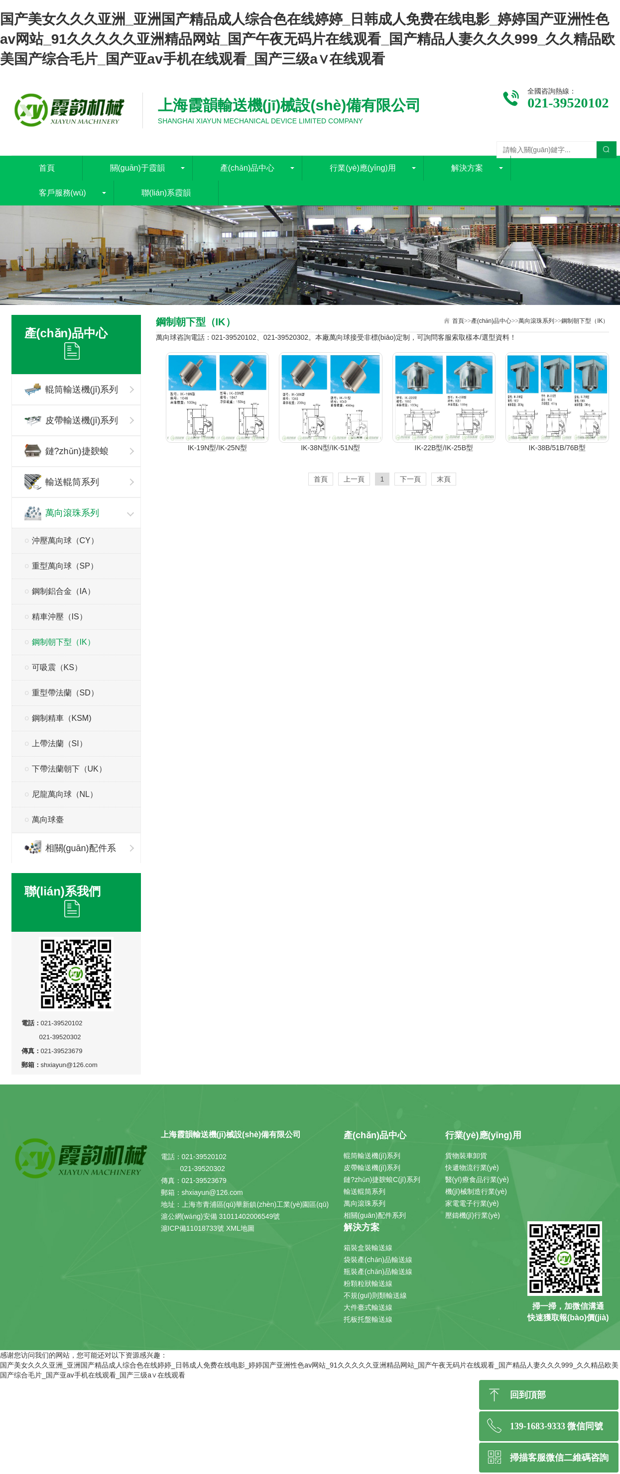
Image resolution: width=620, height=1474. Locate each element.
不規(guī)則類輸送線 (375, 1295)
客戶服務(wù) (62, 193)
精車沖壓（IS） (59, 616)
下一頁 (410, 479)
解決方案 (467, 168)
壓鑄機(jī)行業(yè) (472, 1215)
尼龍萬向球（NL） (65, 794)
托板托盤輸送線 (368, 1319)
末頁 (444, 479)
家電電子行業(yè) (472, 1203)
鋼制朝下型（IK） (63, 642)
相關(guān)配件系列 (70, 851)
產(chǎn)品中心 (247, 168)
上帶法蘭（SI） (59, 743)
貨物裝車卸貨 (466, 1156)
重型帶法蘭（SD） (65, 692)
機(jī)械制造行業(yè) (476, 1191)
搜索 (607, 149)
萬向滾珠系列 (61, 512)
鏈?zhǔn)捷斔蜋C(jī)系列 (66, 454)
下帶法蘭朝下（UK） (69, 769)
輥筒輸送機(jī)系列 (71, 389)
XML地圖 (240, 1228)
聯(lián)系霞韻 (166, 193)
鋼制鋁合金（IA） (63, 591)
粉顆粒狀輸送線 (368, 1283)
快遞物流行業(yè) (472, 1168)
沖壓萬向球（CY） (65, 540)
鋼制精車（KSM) (62, 718)
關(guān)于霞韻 (137, 168)
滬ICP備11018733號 (193, 1228)
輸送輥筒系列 (61, 482)
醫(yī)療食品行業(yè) (477, 1179)
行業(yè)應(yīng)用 (362, 168)
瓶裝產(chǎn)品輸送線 (378, 1272)
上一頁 (354, 479)
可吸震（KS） (57, 667)
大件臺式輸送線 (368, 1307)
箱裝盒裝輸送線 (368, 1248)
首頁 (47, 168)
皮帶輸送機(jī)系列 (71, 420)
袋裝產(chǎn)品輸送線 (378, 1260)
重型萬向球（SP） (65, 566)
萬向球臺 (48, 819)
